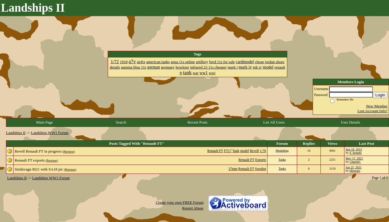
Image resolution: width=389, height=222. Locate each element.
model (244, 151)
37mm (233, 169)
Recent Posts (198, 122)
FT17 (227, 151)
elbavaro (355, 170)
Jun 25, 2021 (353, 167)
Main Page (44, 122)
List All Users (274, 122)
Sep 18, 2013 (354, 149)
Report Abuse (192, 208)
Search (121, 122)
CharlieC (355, 161)
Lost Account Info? (373, 111)
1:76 (263, 151)
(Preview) (69, 151)
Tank (236, 151)
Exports (260, 160)
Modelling (282, 150)
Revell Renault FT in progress (38, 151)
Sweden (260, 169)
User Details (350, 122)
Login (380, 95)
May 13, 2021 (354, 158)
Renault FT (215, 151)
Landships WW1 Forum (50, 132)
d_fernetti (355, 152)
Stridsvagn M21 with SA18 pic (39, 169)
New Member (377, 106)
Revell (254, 151)
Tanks (282, 159)
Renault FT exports (30, 160)
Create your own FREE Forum (179, 202)
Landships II (15, 132)
